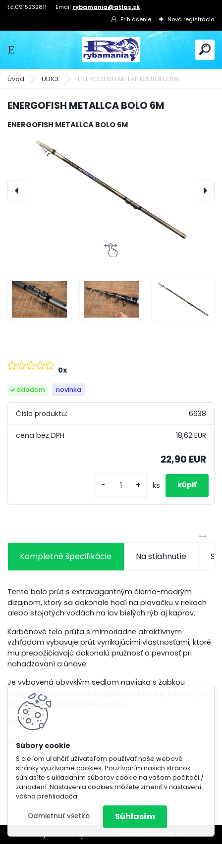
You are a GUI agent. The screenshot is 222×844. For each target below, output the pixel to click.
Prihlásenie (135, 19)
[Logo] (111, 49)
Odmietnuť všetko (59, 816)
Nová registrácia (191, 19)
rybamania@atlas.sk (106, 7)
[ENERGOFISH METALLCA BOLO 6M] (111, 190)
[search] (205, 49)
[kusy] (121, 485)
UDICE (51, 79)
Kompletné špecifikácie (65, 556)
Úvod (15, 79)
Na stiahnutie (161, 556)
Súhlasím (135, 816)
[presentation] (17, 190)
